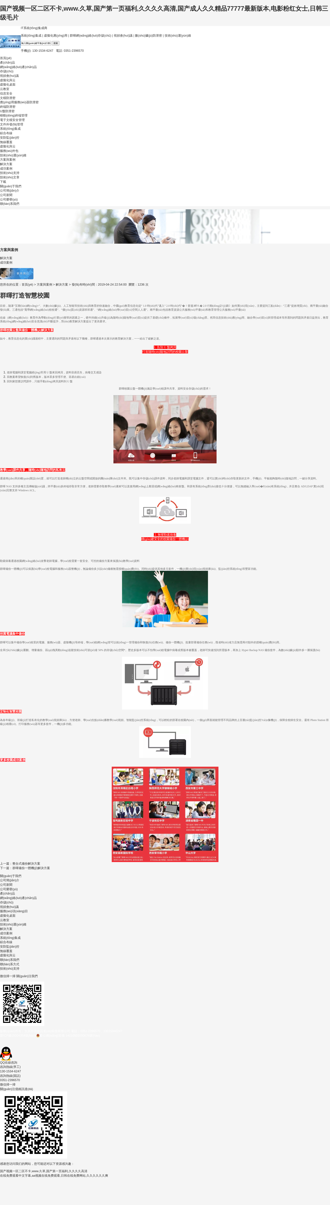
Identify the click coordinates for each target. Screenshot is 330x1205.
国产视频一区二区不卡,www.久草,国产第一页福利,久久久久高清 (43, 1171)
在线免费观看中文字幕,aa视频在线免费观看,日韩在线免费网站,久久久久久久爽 (54, 1175)
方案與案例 (44, 284)
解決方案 (62, 284)
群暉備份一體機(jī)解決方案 (31, 868)
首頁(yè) (27, 284)
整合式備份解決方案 (26, 863)
